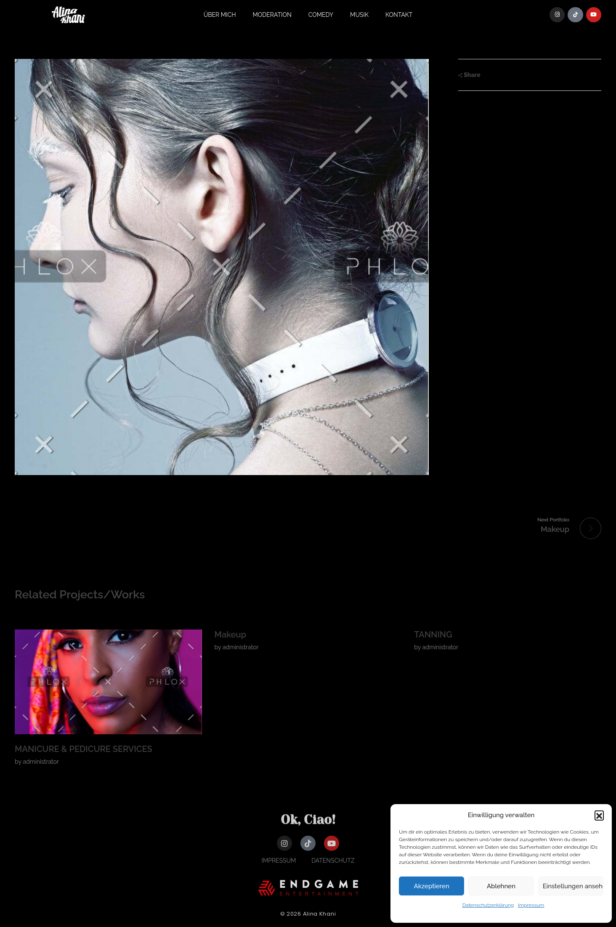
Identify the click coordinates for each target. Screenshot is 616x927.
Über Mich (220, 14)
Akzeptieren (431, 886)
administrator (41, 761)
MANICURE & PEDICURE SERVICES (83, 749)
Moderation (272, 14)
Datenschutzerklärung (488, 905)
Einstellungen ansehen (573, 886)
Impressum (531, 905)
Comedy (320, 14)
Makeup (231, 635)
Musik (359, 14)
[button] (599, 815)
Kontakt (398, 14)
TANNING (433, 635)
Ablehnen (501, 886)
